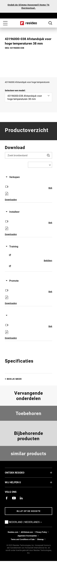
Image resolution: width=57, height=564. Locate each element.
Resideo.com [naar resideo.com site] (13, 532)
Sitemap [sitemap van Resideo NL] (40, 539)
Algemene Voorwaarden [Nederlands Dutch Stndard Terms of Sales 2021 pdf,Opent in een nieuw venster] (27, 535)
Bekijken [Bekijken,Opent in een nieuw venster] (48, 260)
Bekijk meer (14, 378)
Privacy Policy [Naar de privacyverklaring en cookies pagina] (41, 532)
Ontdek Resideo (19, 472)
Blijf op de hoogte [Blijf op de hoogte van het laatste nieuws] (28, 511)
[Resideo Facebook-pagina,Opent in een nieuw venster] (6, 498)
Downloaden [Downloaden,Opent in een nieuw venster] (11, 199)
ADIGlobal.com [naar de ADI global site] (27, 532)
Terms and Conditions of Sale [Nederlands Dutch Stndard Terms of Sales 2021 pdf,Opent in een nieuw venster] (23, 539)
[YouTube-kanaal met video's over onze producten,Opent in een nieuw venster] (14, 498)
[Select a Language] (40, 165)
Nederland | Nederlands (30, 522)
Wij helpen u (17, 482)
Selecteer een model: (15, 90)
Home (28, 23)
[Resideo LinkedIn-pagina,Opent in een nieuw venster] (21, 498)
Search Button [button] (50, 23)
